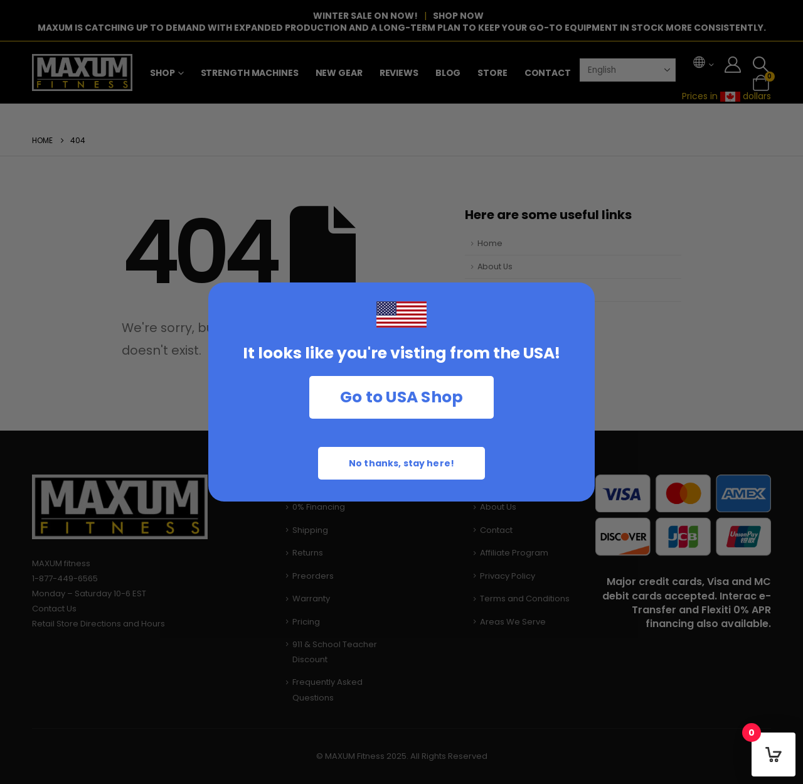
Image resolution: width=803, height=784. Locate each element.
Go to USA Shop (402, 397)
